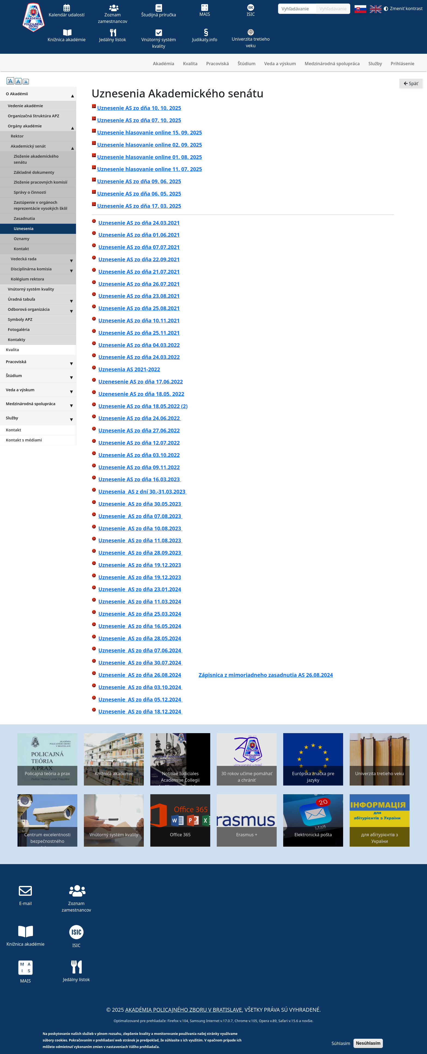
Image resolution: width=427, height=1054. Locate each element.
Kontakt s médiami (24, 440)
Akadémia (163, 64)
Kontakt (21, 248)
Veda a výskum (280, 64)
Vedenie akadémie (25, 105)
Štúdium (247, 64)
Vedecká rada (43, 259)
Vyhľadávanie (333, 9)
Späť (411, 83)
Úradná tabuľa (42, 299)
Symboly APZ (20, 319)
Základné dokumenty (34, 172)
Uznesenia (23, 228)
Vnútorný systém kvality (31, 289)
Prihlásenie (402, 64)
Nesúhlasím (368, 1043)
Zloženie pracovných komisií (40, 182)
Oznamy (21, 238)
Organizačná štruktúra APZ (33, 115)
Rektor (17, 136)
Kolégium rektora (27, 279)
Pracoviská (217, 64)
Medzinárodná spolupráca (332, 64)
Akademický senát (43, 146)
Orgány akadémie (42, 126)
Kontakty (16, 339)
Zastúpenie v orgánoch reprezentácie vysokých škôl (40, 205)
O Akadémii (41, 93)
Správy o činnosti (30, 192)
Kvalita (190, 64)
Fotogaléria (19, 329)
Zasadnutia (24, 218)
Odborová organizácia (42, 309)
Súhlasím (341, 1043)
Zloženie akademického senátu (36, 159)
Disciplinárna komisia (43, 269)
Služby (375, 64)
